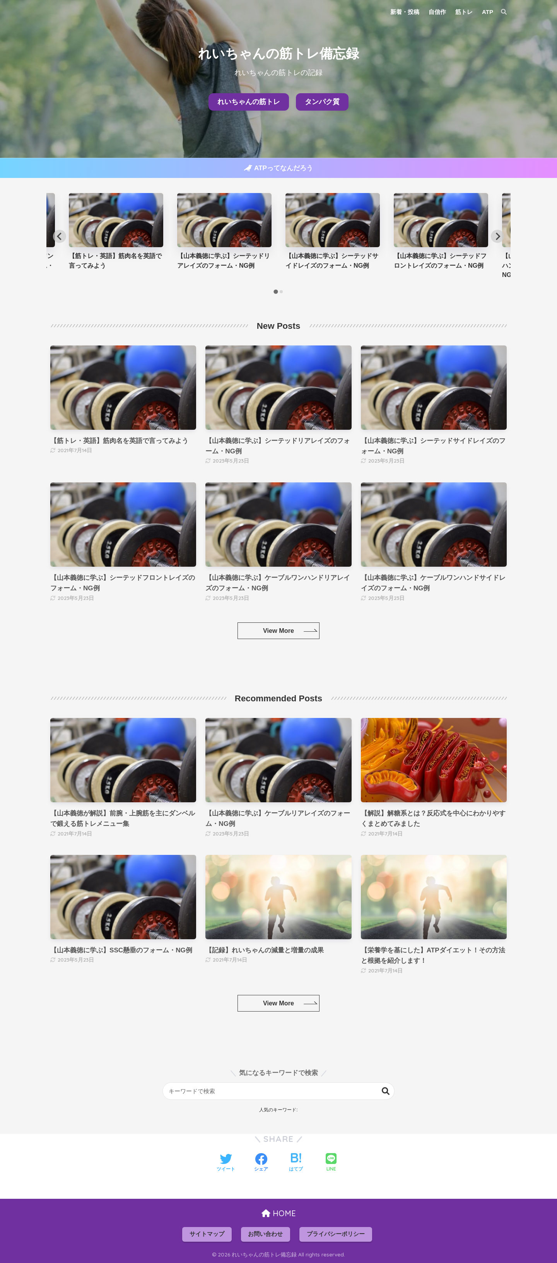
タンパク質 (322, 102)
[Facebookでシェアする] (261, 1163)
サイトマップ (207, 1234)
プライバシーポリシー (336, 1234)
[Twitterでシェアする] (226, 1163)
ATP (487, 12)
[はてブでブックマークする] (296, 1163)
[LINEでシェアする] (331, 1163)
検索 (386, 1091)
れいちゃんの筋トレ (248, 102)
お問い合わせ (265, 1234)
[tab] (275, 291)
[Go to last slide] (59, 236)
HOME (278, 1213)
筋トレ (464, 12)
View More (278, 630)
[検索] (500, 12)
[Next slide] (497, 236)
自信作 (437, 12)
